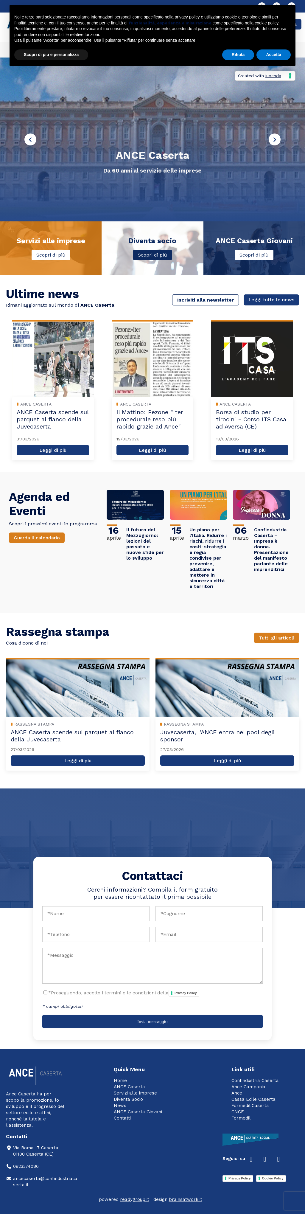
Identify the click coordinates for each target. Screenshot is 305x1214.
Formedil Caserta (250, 1105)
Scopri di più (51, 255)
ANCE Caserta (129, 1086)
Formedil (240, 1118)
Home (120, 1080)
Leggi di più (52, 450)
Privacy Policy (186, 993)
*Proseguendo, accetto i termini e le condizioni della (123, 993)
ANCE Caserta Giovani (138, 1111)
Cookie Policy (273, 1178)
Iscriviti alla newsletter (205, 300)
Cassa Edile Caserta (253, 1099)
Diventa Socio (128, 1099)
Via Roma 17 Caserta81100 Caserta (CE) (32, 1151)
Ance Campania (248, 1086)
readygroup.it (134, 1199)
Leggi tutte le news (271, 299)
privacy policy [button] (187, 17)
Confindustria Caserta (255, 1080)
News (120, 1105)
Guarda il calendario (37, 538)
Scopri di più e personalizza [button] (51, 54)
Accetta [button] (273, 54)
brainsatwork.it (185, 1199)
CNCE (237, 1111)
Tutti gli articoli (276, 638)
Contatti (122, 1118)
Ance (236, 1093)
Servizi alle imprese (135, 1093)
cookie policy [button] (266, 23)
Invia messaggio (152, 1021)
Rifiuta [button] (238, 54)
